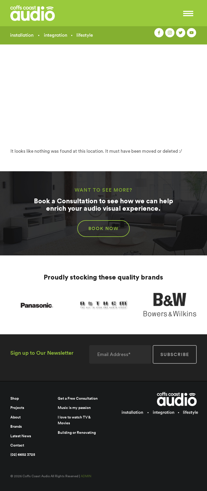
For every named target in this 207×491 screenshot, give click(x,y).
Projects (17, 407)
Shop (14, 398)
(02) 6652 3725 (22, 454)
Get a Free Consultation (78, 398)
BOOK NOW (103, 228)
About (15, 417)
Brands (16, 426)
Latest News (20, 436)
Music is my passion (74, 407)
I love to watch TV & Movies (74, 420)
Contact (17, 445)
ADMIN (86, 476)
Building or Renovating (77, 432)
